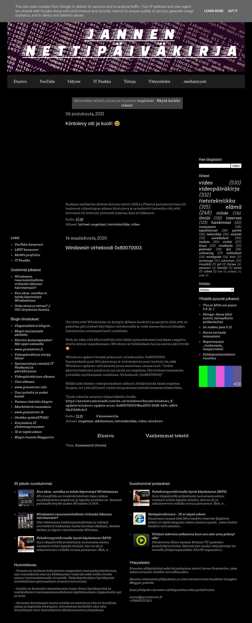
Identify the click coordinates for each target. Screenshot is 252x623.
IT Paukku (102, 81)
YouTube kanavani (29, 244)
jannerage (206, 260)
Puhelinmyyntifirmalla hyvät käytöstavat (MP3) (74, 538)
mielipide (213, 257)
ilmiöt (204, 218)
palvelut (205, 249)
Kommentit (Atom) (90, 445)
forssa (231, 264)
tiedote (204, 242)
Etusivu (20, 81)
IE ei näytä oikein (28, 432)
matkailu (226, 245)
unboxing (206, 253)
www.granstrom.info (31, 387)
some (237, 268)
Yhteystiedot (159, 81)
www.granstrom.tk (29, 412)
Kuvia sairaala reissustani (214, 334)
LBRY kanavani (27, 249)
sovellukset (219, 238)
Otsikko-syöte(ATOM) (32, 417)
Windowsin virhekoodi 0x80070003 (104, 247)
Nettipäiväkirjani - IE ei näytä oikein (176, 514)
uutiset (236, 234)
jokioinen (228, 260)
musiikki (205, 264)
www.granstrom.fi (29, 349)
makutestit (207, 227)
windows (155, 421)
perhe (236, 230)
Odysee (74, 81)
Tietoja (130, 81)
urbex (208, 271)
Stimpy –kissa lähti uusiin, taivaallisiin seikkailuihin (218, 318)
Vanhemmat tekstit (167, 435)
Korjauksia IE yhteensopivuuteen (29, 424)
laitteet (84, 224)
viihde (222, 213)
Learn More (214, 11)
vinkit (227, 242)
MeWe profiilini (27, 255)
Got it (233, 11)
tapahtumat (208, 230)
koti (232, 257)
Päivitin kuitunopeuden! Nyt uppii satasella (33, 342)
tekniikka (214, 234)
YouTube (47, 81)
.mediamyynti (195, 81)
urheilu (232, 271)
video (135, 224)
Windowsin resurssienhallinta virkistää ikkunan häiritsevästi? (29, 282)
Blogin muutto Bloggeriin (34, 437)
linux (203, 245)
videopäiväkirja (219, 189)
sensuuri (205, 268)
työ (228, 249)
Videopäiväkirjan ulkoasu (35, 376)
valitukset (233, 253)
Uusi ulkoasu (24, 381)
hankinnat (221, 222)
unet (201, 275)
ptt (219, 264)
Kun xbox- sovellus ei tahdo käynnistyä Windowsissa (31, 296)
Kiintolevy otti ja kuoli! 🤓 (93, 123)
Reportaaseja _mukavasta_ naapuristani (213, 345)
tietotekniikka (118, 224)
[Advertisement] (24, 163)
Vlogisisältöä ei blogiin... (34, 326)
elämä (233, 207)
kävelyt (222, 268)
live (220, 271)
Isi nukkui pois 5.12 (217, 327)
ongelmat (98, 224)
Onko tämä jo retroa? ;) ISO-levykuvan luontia (32, 307)
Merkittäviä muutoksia (33, 407)
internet (233, 218)
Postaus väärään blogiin (33, 401)
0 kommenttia (107, 416)
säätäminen (104, 421)
